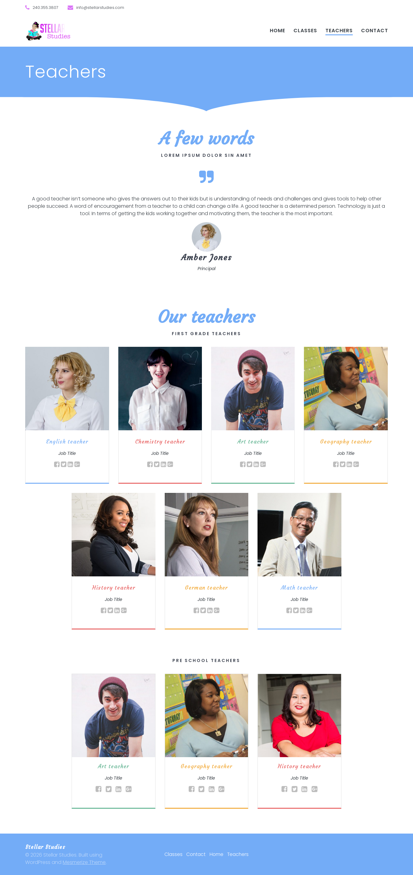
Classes (305, 30)
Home (277, 30)
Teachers (339, 30)
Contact (374, 30)
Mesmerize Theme (84, 862)
